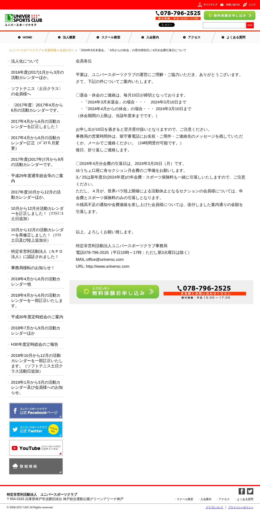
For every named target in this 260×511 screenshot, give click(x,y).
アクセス (194, 37)
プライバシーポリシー (240, 507)
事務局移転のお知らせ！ (33, 268)
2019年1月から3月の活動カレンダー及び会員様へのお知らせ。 (37, 387)
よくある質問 (235, 37)
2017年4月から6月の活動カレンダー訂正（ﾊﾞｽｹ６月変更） (35, 143)
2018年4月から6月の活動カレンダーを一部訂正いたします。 (37, 300)
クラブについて (214, 507)
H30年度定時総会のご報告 (34, 344)
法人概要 (69, 37)
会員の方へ (67, 50)
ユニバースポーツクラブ (25, 50)
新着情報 (50, 50)
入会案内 (152, 37)
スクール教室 (110, 37)
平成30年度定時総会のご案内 (37, 317)
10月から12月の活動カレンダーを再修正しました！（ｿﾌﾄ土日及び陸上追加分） (37, 235)
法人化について (25, 61)
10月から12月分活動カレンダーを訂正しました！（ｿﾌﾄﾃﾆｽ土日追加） (37, 213)
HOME (27, 37)
